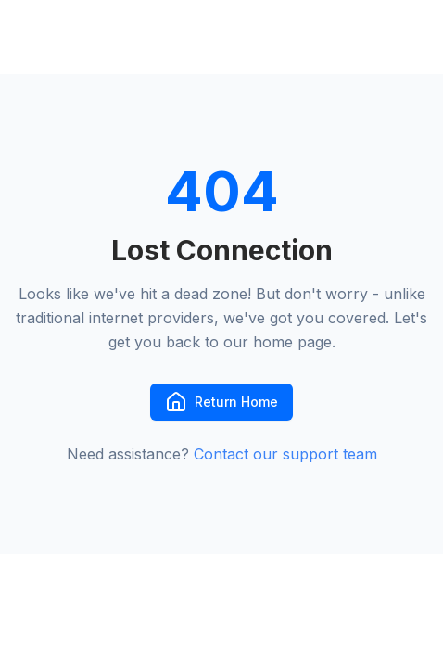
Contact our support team (285, 454)
